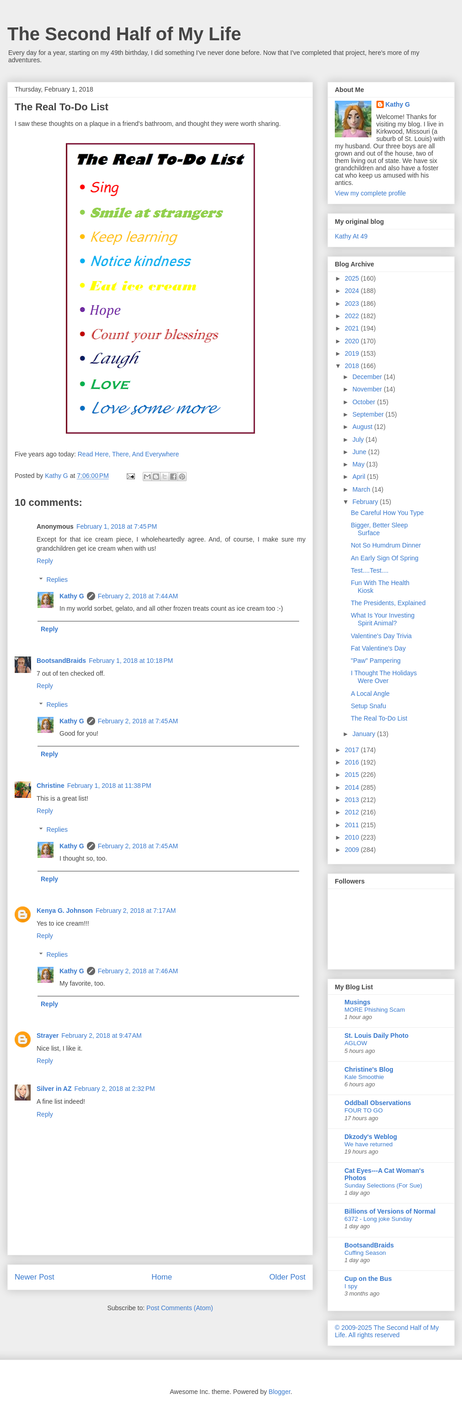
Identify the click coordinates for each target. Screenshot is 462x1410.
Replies (57, 579)
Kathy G (71, 596)
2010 (353, 837)
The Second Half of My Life (124, 34)
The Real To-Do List (379, 718)
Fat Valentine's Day (378, 648)
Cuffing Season (365, 1252)
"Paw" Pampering (376, 660)
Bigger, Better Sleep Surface (379, 529)
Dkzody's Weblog (370, 1136)
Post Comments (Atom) (179, 1308)
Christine (50, 785)
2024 (353, 290)
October (364, 402)
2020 (353, 341)
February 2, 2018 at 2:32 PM (115, 1088)
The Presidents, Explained (388, 603)
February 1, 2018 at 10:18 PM (131, 660)
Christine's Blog (368, 1069)
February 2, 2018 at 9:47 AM (101, 1035)
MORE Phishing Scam (374, 1009)
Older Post (287, 1277)
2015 (353, 774)
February (366, 501)
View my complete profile (370, 193)
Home (161, 1277)
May (359, 464)
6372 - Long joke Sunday (378, 1218)
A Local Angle (370, 693)
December (367, 376)
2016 (353, 762)
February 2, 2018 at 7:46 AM (138, 971)
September (368, 414)
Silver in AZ (54, 1088)
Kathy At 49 (351, 236)
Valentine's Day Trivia (381, 636)
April (359, 476)
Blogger (279, 1391)
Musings (357, 1002)
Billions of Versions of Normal (389, 1211)
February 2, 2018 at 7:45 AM (138, 721)
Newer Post (34, 1277)
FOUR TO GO (363, 1110)
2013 (353, 799)
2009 (353, 849)
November (367, 389)
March (362, 489)
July (358, 439)
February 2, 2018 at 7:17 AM (136, 910)
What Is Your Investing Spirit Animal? (382, 619)
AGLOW (355, 1043)
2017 (353, 750)
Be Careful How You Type (387, 512)
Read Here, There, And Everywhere (128, 454)
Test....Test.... (369, 570)
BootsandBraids (61, 660)
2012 (353, 812)
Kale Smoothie (364, 1077)
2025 (353, 278)
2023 (353, 303)
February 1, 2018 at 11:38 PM (109, 785)
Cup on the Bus (368, 1278)
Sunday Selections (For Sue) (383, 1185)
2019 (353, 353)
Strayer (48, 1035)
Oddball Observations (377, 1102)
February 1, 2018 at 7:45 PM (116, 526)
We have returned (368, 1144)
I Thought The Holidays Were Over (384, 676)
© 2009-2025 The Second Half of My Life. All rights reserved (387, 1331)
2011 (353, 825)
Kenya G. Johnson (65, 910)
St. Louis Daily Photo (376, 1035)
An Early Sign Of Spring (385, 558)
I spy (350, 1286)
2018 (353, 365)
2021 (353, 328)
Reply (45, 560)
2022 (353, 316)
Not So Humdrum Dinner (386, 545)
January (364, 734)
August (363, 426)
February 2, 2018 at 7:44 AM (138, 596)
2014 (353, 787)
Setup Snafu (368, 706)
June (360, 452)
